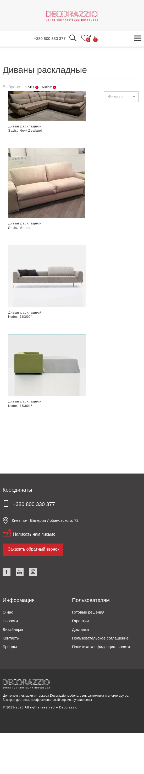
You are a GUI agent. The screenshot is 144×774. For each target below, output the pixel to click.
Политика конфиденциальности (101, 646)
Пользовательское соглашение (100, 638)
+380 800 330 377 (49, 38)
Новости (10, 621)
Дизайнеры (13, 629)
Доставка (80, 629)
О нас (8, 612)
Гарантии (80, 621)
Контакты (11, 638)
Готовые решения (88, 612)
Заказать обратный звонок (33, 549)
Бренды (10, 646)
